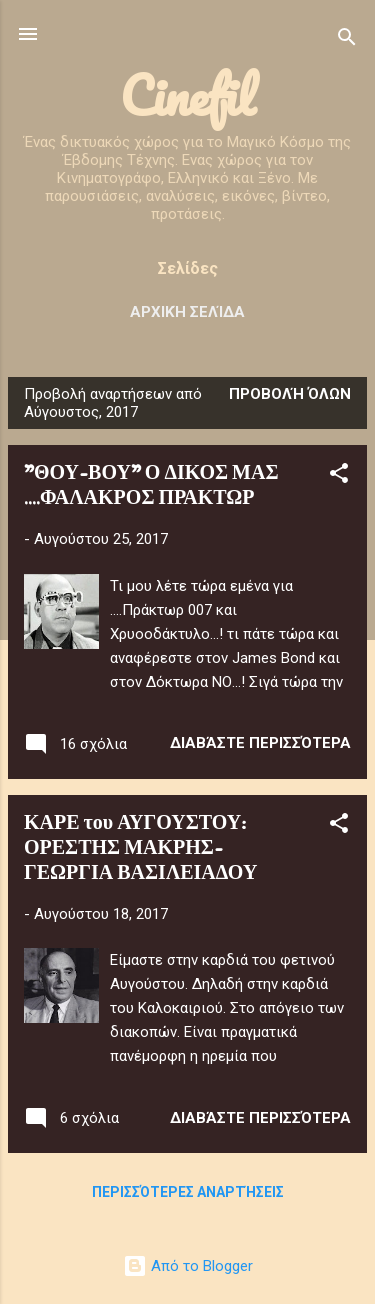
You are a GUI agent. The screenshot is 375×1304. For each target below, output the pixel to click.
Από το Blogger (188, 1266)
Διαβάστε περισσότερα (260, 743)
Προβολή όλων (290, 394)
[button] (339, 476)
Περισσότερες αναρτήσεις (188, 1192)
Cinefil (187, 95)
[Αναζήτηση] (347, 40)
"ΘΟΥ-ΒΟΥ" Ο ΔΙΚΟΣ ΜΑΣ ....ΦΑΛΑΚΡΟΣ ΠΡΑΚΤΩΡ (151, 486)
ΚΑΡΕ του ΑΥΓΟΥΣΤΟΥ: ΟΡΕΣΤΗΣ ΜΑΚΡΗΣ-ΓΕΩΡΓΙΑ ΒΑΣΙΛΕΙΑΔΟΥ (140, 848)
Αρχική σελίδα (187, 312)
